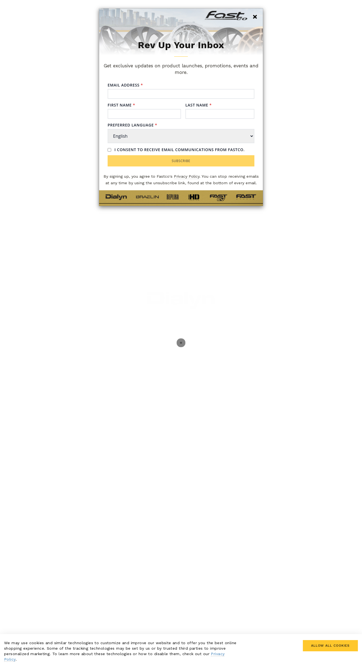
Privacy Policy (186, 176)
